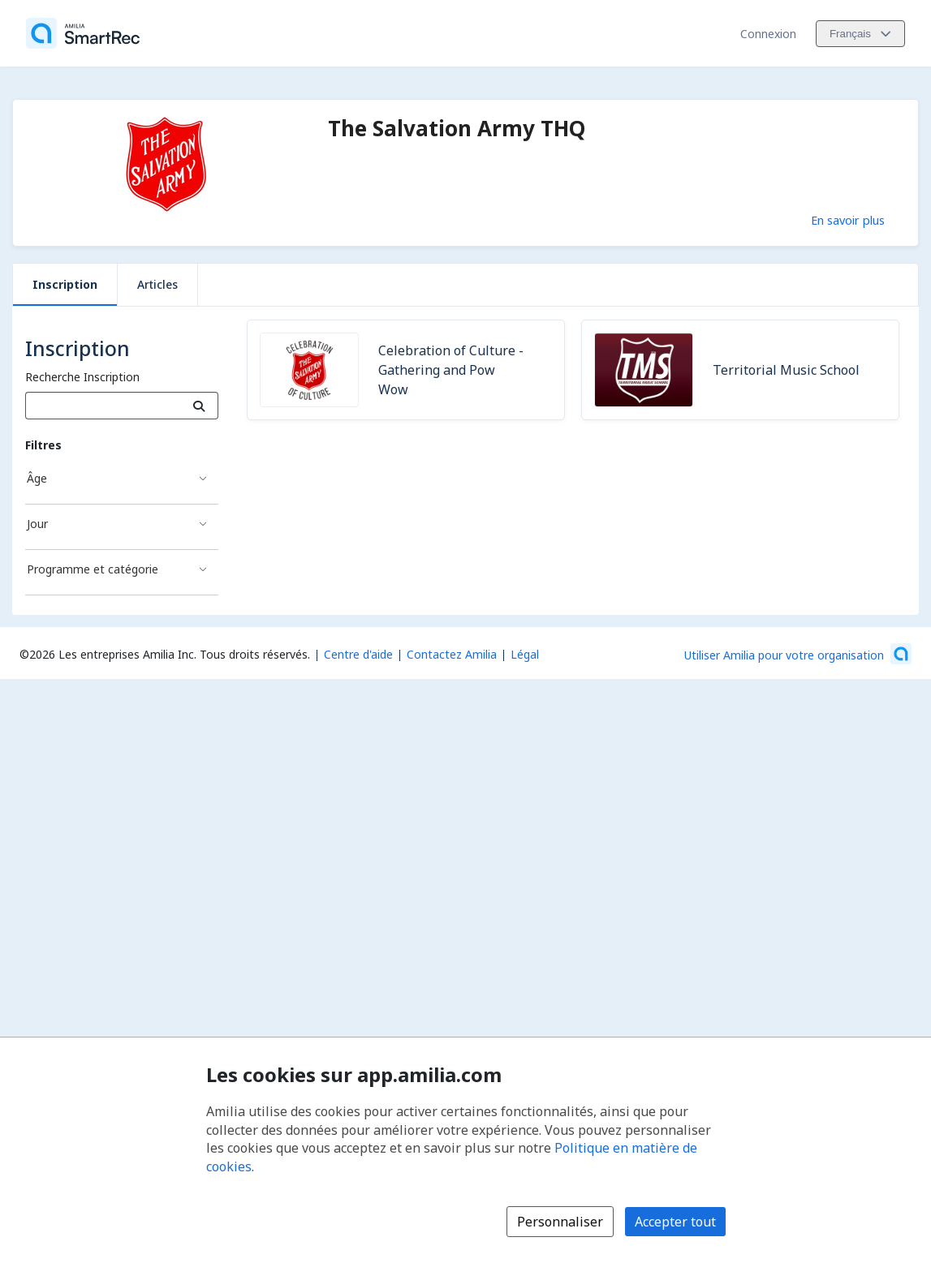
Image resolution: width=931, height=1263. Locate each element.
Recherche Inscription (82, 376)
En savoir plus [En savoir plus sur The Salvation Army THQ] (848, 220)
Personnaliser (560, 1222)
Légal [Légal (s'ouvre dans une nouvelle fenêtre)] (525, 654)
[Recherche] (199, 405)
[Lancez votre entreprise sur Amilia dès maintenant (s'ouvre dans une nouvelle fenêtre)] (798, 653)
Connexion (768, 33)
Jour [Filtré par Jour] (37, 523)
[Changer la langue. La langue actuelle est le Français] (860, 33)
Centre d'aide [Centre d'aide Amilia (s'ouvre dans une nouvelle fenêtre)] (358, 654)
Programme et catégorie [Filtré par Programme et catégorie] (92, 569)
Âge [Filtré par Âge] (37, 478)
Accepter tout (675, 1222)
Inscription (64, 284)
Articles (157, 284)
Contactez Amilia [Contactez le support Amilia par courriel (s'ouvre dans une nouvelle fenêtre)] (452, 654)
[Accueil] (83, 33)
